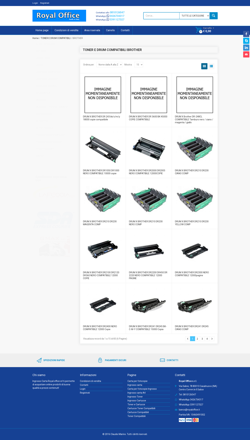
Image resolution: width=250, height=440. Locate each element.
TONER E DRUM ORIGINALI (49, 153)
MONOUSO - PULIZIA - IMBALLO (52, 119)
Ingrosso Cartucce (137, 400)
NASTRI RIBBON (44, 126)
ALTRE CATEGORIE (45, 56)
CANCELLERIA (43, 70)
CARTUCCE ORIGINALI (47, 91)
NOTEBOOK (42, 133)
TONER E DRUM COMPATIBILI (56, 38)
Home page (42, 30)
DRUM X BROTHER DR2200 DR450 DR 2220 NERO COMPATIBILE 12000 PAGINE (148, 275)
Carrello (110, 30)
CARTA (39, 77)
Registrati (44, 3)
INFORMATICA (43, 105)
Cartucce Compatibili (138, 412)
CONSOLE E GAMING (46, 98)
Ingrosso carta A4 (137, 392)
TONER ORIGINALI (45, 160)
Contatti (125, 30)
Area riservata (92, 30)
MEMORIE (41, 112)
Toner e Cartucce (136, 404)
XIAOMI (39, 167)
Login (35, 3)
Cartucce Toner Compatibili (141, 408)
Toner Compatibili (137, 416)
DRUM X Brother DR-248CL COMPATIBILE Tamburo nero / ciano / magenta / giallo (194, 119)
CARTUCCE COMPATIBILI (48, 84)
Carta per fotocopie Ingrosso (142, 389)
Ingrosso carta (135, 385)
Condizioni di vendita (66, 30)
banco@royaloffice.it (189, 409)
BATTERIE (41, 63)
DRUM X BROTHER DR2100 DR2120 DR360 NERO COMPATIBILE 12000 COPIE (101, 275)
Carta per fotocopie (137, 381)
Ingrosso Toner (135, 396)
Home (35, 38)
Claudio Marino (118, 434)
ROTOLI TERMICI (44, 139)
